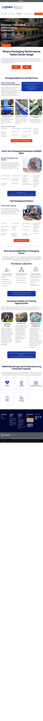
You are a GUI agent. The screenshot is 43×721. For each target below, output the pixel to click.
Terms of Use (16, 440)
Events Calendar (13, 417)
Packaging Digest (21, 419)
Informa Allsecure (13, 421)
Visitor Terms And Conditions (25, 440)
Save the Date (6, 44)
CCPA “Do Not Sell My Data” (13, 424)
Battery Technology (22, 425)
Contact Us (3, 417)
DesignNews (20, 420)
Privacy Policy (10, 440)
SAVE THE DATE (38, 13)
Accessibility (4, 440)
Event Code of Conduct (35, 440)
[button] (5, 13)
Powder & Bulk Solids (20, 424)
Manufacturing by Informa (13, 420)
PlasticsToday (20, 422)
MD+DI (19, 417)
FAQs (2, 416)
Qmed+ (19, 427)
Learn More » (4, 343)
